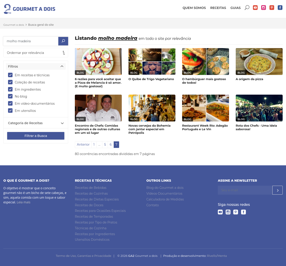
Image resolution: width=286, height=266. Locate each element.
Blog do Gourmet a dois (164, 188)
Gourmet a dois (13, 24)
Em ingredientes (26, 89)
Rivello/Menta (217, 255)
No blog (19, 96)
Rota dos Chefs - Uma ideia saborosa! (256, 127)
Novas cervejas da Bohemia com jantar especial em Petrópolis (149, 129)
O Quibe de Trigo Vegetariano (151, 79)
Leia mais (23, 202)
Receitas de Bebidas (90, 188)
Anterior (83, 145)
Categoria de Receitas (25, 123)
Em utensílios (23, 110)
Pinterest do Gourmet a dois (271, 7)
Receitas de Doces (89, 205)
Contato (152, 205)
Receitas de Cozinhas (91, 194)
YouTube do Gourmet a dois (255, 7)
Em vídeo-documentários (32, 103)
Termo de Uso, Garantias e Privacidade (83, 255)
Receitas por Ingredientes (95, 234)
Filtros (13, 66)
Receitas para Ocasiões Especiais (100, 211)
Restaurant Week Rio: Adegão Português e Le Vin (205, 127)
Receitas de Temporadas (94, 217)
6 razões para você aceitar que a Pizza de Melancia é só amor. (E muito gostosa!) (98, 82)
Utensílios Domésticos (92, 240)
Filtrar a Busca (35, 136)
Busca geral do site (41, 24)
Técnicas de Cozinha (90, 228)
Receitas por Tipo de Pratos (96, 222)
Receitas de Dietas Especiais (97, 199)
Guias (235, 8)
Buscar (247, 7)
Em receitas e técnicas (30, 75)
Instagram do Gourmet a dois (263, 7)
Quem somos (194, 8)
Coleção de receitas (28, 82)
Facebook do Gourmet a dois (280, 7)
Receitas (218, 8)
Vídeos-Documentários (164, 194)
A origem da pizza (249, 79)
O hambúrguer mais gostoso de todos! (204, 80)
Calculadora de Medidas (165, 199)
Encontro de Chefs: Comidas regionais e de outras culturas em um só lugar (97, 129)
